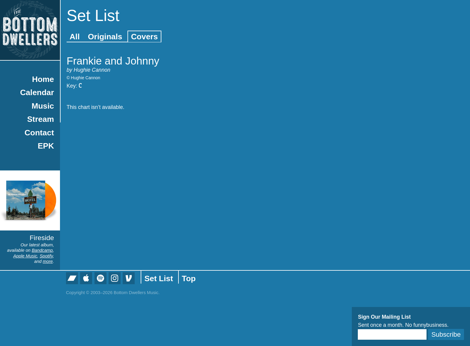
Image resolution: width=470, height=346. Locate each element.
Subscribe (446, 334)
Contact (39, 132)
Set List (158, 278)
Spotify (46, 256)
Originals (105, 36)
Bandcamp (42, 250)
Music (42, 105)
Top (189, 278)
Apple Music (25, 256)
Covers (144, 36)
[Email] (392, 334)
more (48, 261)
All (75, 36)
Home (43, 79)
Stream (40, 119)
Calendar (37, 92)
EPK (46, 145)
